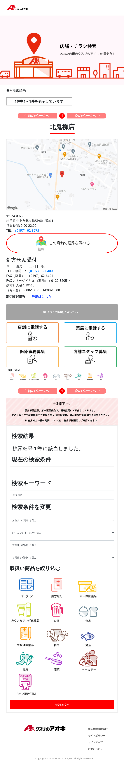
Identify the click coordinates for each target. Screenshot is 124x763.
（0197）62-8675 (26, 230)
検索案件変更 (62, 704)
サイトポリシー (96, 735)
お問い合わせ (95, 749)
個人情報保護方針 (98, 729)
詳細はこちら (42, 296)
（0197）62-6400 (40, 271)
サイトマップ (95, 742)
